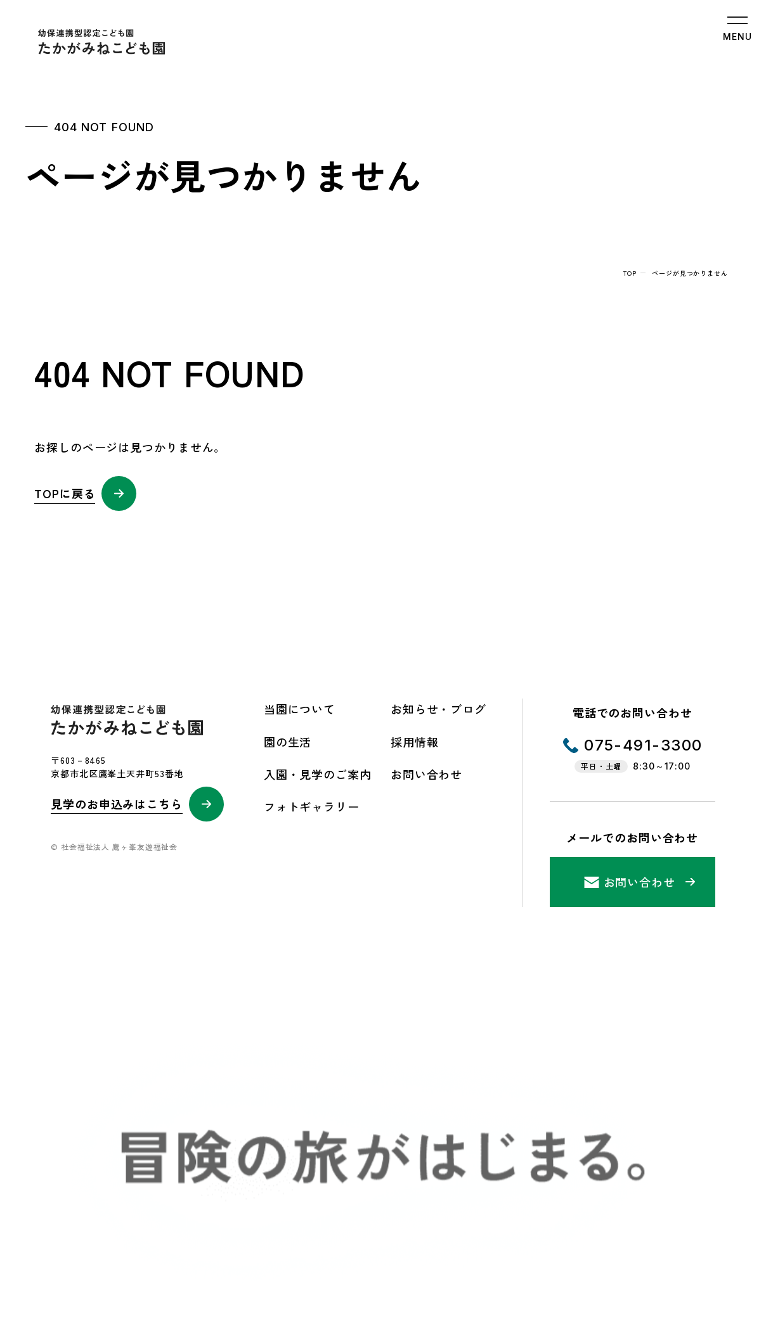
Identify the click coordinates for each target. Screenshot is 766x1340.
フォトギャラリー (312, 806)
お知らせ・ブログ (438, 708)
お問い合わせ (426, 774)
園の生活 (288, 741)
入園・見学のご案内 (318, 774)
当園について (299, 708)
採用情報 (415, 741)
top (630, 273)
